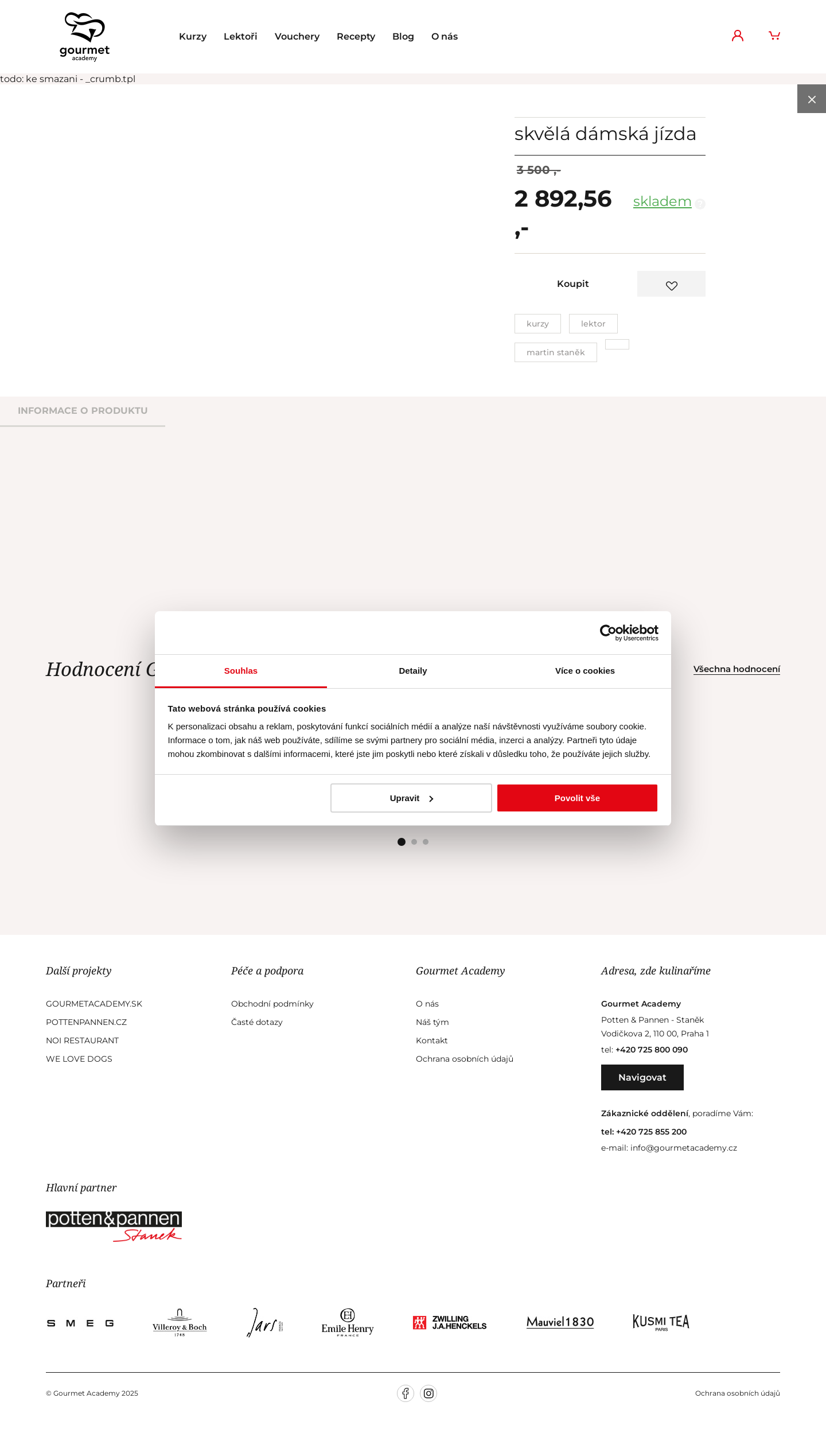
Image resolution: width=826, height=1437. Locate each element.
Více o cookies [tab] (585, 670)
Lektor (593, 324)
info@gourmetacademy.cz (683, 1148)
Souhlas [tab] (241, 670)
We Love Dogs (79, 1059)
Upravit (412, 798)
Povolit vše (577, 798)
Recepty (356, 36)
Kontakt (432, 1040)
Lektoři (241, 36)
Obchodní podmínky (272, 1004)
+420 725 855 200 (651, 1132)
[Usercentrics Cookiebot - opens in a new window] (608, 633)
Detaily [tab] (413, 670)
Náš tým (432, 1022)
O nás (444, 36)
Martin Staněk (556, 352)
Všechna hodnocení (736, 668)
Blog (403, 36)
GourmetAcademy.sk (94, 1004)
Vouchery (297, 36)
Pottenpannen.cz (86, 1022)
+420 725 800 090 (651, 1049)
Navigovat (642, 1077)
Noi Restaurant (82, 1040)
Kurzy (192, 36)
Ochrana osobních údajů (464, 1059)
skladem (662, 201)
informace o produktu (83, 410)
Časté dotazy (257, 1022)
